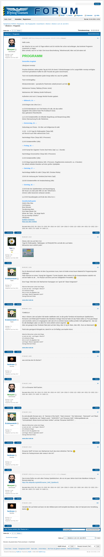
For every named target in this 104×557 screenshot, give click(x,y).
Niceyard (63, 38)
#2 (97, 237)
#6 (97, 383)
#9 (97, 474)
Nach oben (34, 548)
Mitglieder (79, 15)
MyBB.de (18, 551)
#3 (97, 267)
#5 (97, 356)
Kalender (90, 15)
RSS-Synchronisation (73, 548)
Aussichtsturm (40, 24)
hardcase (11, 364)
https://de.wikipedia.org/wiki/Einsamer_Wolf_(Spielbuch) (40, 482)
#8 (97, 447)
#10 (97, 503)
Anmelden (18, 19)
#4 (97, 308)
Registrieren (27, 19)
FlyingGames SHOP (24, 548)
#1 (97, 38)
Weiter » (19, 30)
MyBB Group (42, 551)
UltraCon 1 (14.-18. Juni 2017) (60, 24)
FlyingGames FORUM (9, 24)
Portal (62, 15)
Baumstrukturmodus (93, 33)
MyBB (29, 551)
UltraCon (48, 24)
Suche (70, 15)
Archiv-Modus (42, 548)
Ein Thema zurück (11, 529)
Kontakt (15, 548)
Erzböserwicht (11, 278)
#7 (97, 412)
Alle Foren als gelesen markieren (57, 548)
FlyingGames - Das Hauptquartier (26, 24)
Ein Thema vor (22, 529)
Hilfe (97, 15)
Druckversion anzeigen (12, 537)
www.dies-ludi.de (27, 300)
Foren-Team (8, 548)
